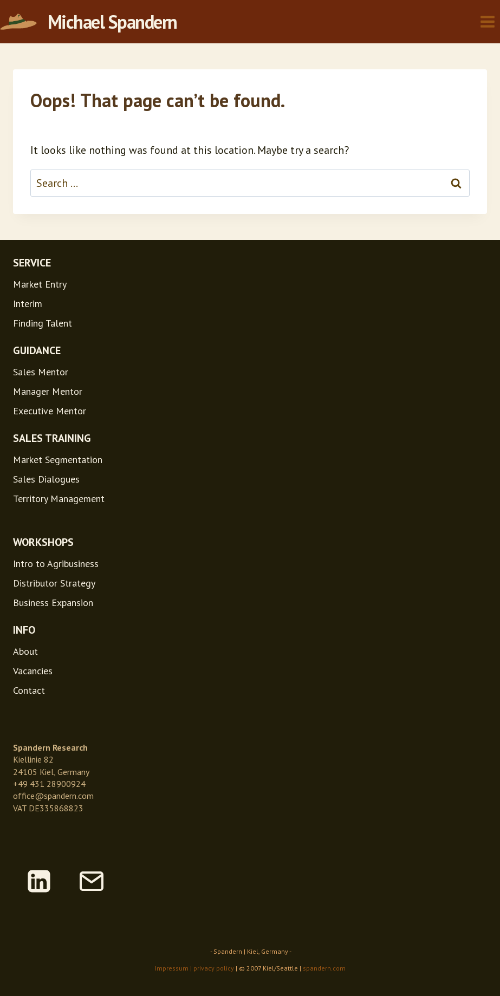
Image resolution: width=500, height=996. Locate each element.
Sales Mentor (40, 372)
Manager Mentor (47, 391)
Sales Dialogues (46, 479)
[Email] (92, 881)
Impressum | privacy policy (194, 968)
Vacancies (33, 671)
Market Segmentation (57, 459)
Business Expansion (53, 602)
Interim (27, 303)
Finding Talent (42, 323)
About (25, 651)
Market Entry (40, 284)
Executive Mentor (49, 411)
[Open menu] (487, 21)
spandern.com (324, 968)
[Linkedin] (39, 881)
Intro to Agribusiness (56, 563)
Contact (29, 690)
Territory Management (59, 498)
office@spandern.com (53, 795)
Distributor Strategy (54, 583)
